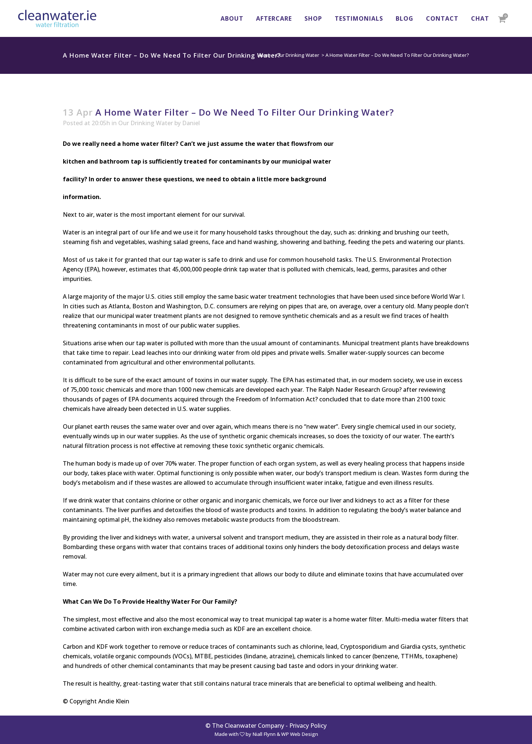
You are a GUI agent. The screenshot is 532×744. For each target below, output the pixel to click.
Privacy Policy (308, 725)
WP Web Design (299, 734)
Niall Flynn (264, 734)
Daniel (191, 123)
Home (264, 55)
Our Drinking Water (297, 55)
